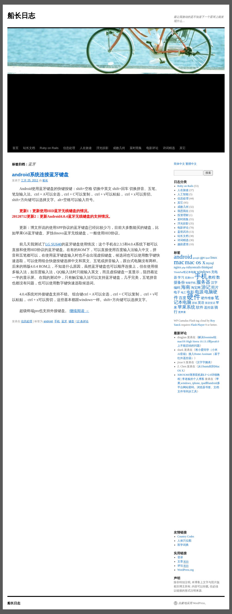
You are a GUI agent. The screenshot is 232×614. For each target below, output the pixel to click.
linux (213, 257)
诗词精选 (169, 148)
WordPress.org (185, 569)
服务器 (203, 282)
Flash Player (198, 324)
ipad (207, 258)
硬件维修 (207, 298)
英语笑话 (210, 303)
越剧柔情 (183, 244)
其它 (183, 148)
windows (203, 272)
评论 (183, 565)
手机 (57, 321)
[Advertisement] (116, 109)
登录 (180, 557)
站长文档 (29, 148)
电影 (190, 292)
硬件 (193, 297)
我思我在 (183, 211)
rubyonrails (193, 267)
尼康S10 (189, 277)
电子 (177, 292)
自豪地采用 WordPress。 (193, 603)
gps (202, 257)
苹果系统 (186, 307)
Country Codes (185, 536)
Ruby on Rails (49, 148)
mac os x (195, 262)
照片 (215, 287)
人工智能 (183, 194)
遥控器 (209, 307)
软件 (199, 307)
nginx (177, 267)
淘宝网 (196, 287)
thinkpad (207, 267)
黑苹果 (182, 312)
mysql (210, 263)
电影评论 (152, 148)
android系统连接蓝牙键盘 (40, 174)
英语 (201, 302)
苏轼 (194, 303)
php (184, 267)
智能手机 (191, 283)
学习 (181, 277)
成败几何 (119, 148)
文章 (183, 561)
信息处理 (69, 148)
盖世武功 (183, 231)
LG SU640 (53, 244)
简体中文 (179, 163)
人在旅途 (86, 148)
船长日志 (21, 15)
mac (179, 262)
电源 (199, 291)
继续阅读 (79, 311)
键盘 (71, 321)
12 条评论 (82, 321)
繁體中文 (191, 163)
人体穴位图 (184, 540)
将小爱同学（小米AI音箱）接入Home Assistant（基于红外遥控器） (198, 354)
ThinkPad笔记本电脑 (185, 272)
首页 (15, 148)
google (196, 258)
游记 (206, 287)
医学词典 (183, 544)
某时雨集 (136, 148)
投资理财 (183, 215)
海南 (185, 287)
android (48, 321)
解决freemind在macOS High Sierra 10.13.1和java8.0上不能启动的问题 (198, 341)
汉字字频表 (204, 362)
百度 (182, 298)
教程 (212, 277)
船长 (45, 180)
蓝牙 (64, 321)
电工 (183, 292)
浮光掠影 (102, 148)
